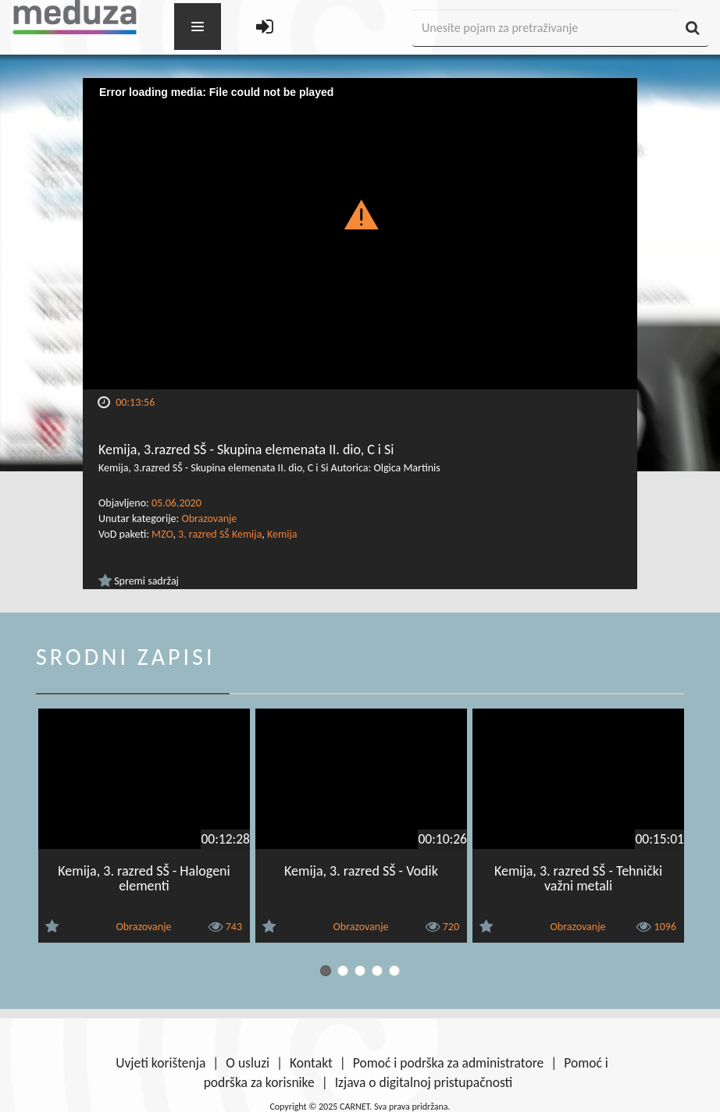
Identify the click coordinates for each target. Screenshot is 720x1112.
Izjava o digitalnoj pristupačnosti (424, 1082)
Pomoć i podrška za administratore (448, 1062)
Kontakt (311, 1062)
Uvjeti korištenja (160, 1062)
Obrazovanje (209, 518)
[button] (360, 214)
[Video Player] (360, 233)
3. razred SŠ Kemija (220, 534)
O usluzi (247, 1062)
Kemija (282, 534)
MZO (162, 534)
